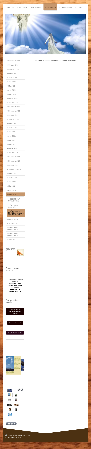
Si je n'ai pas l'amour (15, 332)
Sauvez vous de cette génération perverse (14, 311)
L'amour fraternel (15, 323)
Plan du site (26, 435)
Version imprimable (13, 435)
